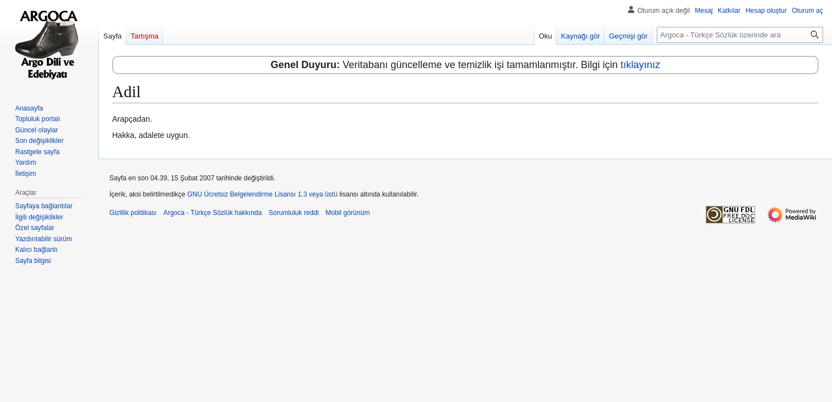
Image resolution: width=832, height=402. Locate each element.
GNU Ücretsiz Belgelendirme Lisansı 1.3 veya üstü (262, 194)
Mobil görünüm (347, 213)
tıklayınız (640, 64)
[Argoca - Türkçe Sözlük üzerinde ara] (740, 35)
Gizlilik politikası (133, 213)
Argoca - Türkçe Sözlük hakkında (212, 213)
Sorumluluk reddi (293, 213)
